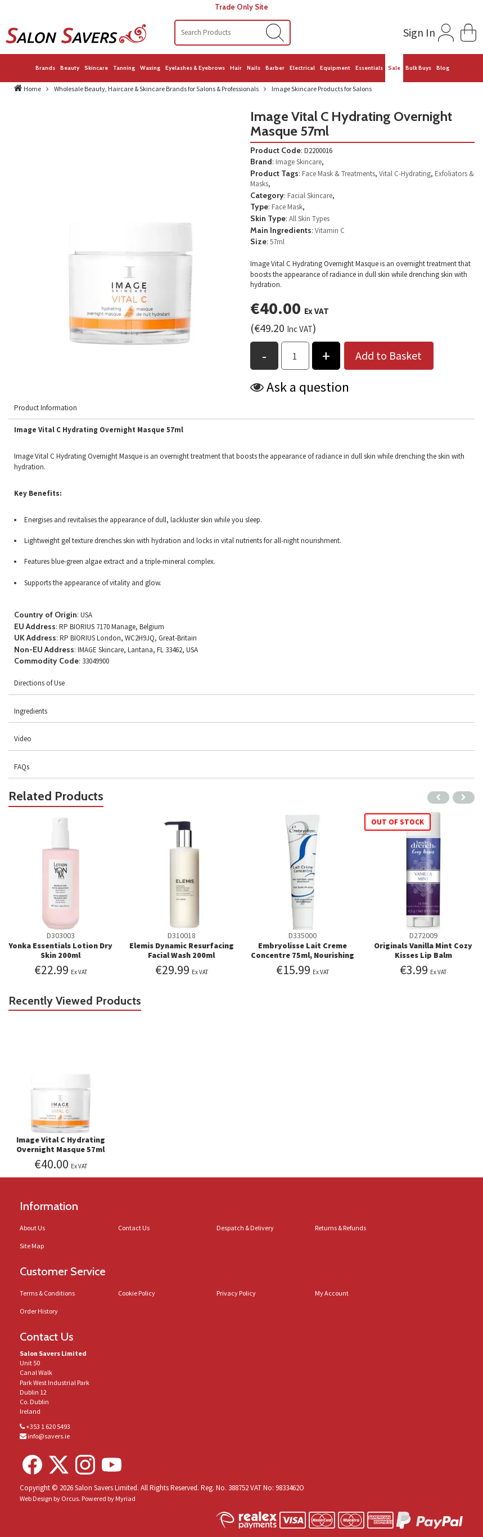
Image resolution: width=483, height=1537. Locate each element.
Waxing (150, 67)
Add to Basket (388, 355)
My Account (332, 1293)
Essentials (369, 67)
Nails (253, 67)
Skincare (96, 67)
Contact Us (134, 1228)
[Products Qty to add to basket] (295, 356)
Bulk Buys (418, 67)
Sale (394, 67)
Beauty (69, 67)
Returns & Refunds (340, 1228)
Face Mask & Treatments (338, 173)
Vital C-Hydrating (405, 173)
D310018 (182, 935)
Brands (45, 67)
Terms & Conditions (47, 1293)
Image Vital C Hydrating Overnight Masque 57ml (60, 1144)
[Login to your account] (427, 30)
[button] (468, 31)
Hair (236, 67)
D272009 (423, 935)
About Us (32, 1228)
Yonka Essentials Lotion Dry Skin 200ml (60, 950)
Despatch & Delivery (245, 1228)
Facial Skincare (309, 195)
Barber (275, 67)
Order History (39, 1311)
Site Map (32, 1246)
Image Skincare (299, 162)
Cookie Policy (136, 1293)
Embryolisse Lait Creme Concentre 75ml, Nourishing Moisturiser (302, 955)
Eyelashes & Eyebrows (195, 67)
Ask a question (308, 387)
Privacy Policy (236, 1293)
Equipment (335, 67)
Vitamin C (330, 230)
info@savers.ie (49, 1436)
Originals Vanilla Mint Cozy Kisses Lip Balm (423, 950)
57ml (277, 242)
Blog (442, 67)
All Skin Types (309, 218)
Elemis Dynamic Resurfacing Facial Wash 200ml (181, 950)
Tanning (124, 67)
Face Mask (287, 207)
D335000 (302, 935)
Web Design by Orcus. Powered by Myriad (78, 1498)
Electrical (302, 67)
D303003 (61, 935)
